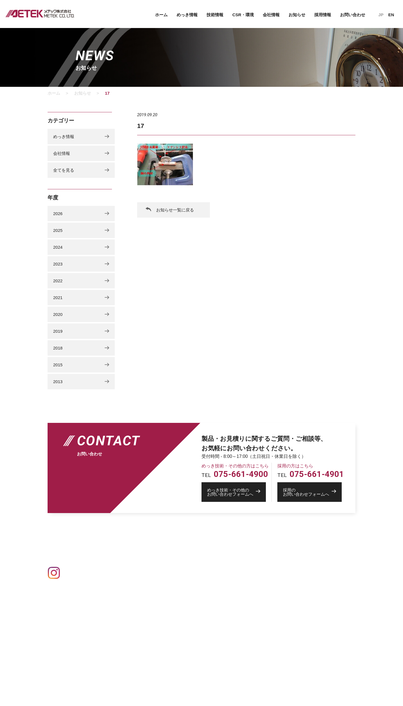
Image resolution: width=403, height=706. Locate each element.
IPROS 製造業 (296, 608)
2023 (57, 264)
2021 (57, 297)
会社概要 (238, 562)
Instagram (74, 573)
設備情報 (181, 553)
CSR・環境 (243, 14)
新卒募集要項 (242, 618)
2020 (57, 314)
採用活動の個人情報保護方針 (255, 634)
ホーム (161, 14)
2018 (57, 348)
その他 (127, 609)
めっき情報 (187, 14)
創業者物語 (240, 577)
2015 (57, 364)
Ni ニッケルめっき (137, 594)
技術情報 (215, 14)
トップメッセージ (246, 610)
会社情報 (271, 14)
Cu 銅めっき (132, 586)
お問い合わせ (352, 14)
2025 (57, 230)
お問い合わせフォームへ (236, 492)
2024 (57, 247)
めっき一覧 (129, 562)
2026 (57, 213)
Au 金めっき (131, 571)
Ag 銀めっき (131, 578)
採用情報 (322, 14)
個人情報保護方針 (300, 562)
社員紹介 (238, 602)
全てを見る (63, 170)
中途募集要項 (242, 626)
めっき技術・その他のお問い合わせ (316, 580)
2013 (57, 381)
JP (380, 14)
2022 (57, 280)
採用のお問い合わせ (302, 587)
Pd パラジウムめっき (139, 602)
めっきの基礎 (131, 553)
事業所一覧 (240, 569)
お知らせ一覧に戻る (175, 210)
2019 (57, 331)
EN (391, 14)
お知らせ (297, 14)
